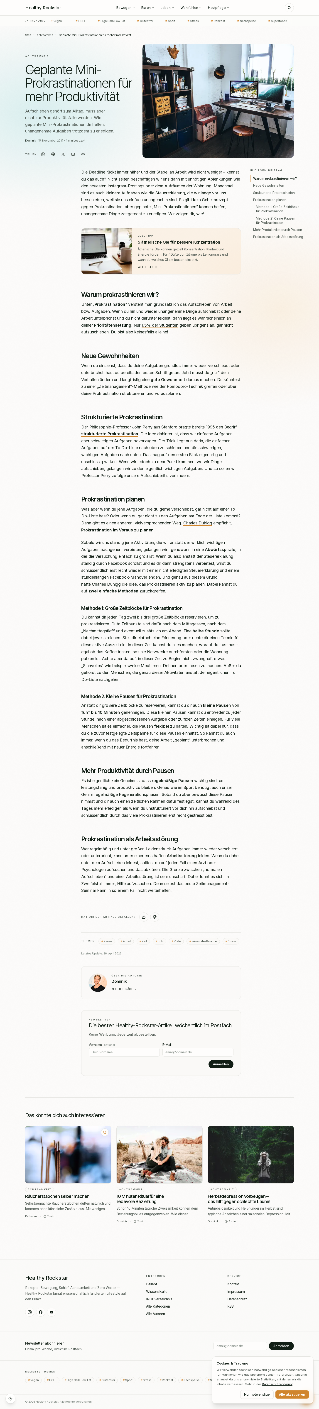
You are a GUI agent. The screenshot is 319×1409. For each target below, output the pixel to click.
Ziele (177, 941)
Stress (174, 21)
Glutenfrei (126, 21)
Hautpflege (218, 8)
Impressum (236, 1291)
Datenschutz (237, 1299)
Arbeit (127, 941)
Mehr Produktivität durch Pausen (277, 230)
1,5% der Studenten (160, 325)
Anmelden (221, 1064)
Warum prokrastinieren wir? (275, 178)
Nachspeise (227, 21)
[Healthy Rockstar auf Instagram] (29, 1312)
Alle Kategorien (158, 1306)
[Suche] (289, 7)
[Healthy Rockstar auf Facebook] (40, 1312)
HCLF (61, 21)
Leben (167, 8)
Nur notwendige (257, 1394)
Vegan (36, 1380)
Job (160, 941)
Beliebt (151, 1284)
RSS (230, 1306)
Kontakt (233, 1284)
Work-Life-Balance (204, 941)
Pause (108, 941)
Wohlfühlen (191, 8)
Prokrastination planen (270, 200)
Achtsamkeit (45, 35)
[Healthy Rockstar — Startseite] (43, 8)
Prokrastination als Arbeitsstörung (278, 237)
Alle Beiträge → (124, 989)
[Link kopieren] (83, 154)
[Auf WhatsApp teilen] (43, 154)
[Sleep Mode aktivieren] (10, 1399)
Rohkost (199, 21)
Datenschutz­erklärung (278, 1384)
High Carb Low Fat (92, 21)
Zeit (144, 941)
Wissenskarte (156, 1291)
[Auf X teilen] (63, 154)
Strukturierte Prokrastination (274, 193)
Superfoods (258, 21)
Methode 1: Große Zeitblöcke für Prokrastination (277, 209)
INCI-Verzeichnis (159, 1299)
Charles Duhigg (197, 522)
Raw (284, 21)
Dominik (30, 140)
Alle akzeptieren (292, 1394)
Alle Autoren (155, 1314)
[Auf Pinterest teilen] (53, 154)
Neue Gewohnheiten (268, 185)
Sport (151, 21)
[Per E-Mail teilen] (73, 154)
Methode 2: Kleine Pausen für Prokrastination (275, 220)
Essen (147, 8)
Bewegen (125, 8)
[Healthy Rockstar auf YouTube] (51, 1312)
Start (28, 35)
